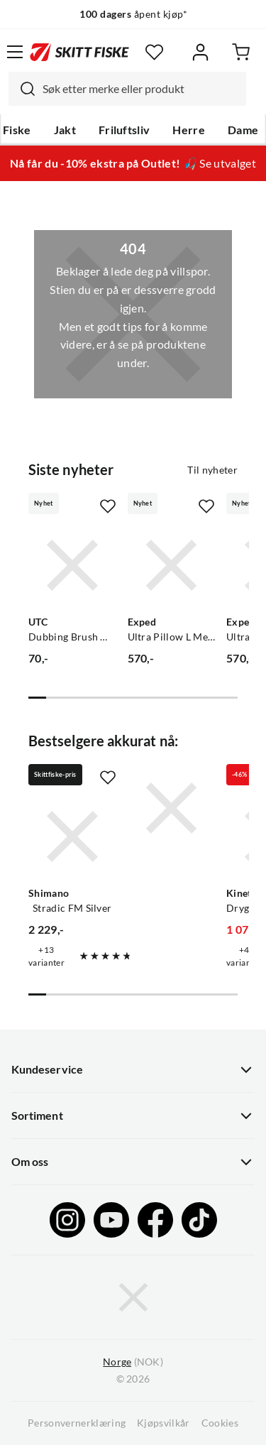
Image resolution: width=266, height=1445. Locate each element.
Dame (243, 130)
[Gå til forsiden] (79, 52)
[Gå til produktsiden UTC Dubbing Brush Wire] (72, 565)
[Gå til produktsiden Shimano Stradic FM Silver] (72, 836)
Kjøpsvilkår (163, 1423)
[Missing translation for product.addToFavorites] (108, 506)
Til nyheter (212, 470)
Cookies (219, 1423)
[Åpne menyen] (15, 51)
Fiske (17, 130)
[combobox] (127, 89)
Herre (188, 130)
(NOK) (132, 1362)
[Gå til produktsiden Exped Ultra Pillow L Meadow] (172, 565)
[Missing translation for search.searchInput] (22, 88)
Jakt (65, 130)
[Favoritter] (154, 52)
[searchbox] (140, 89)
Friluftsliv (124, 130)
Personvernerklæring (77, 1423)
